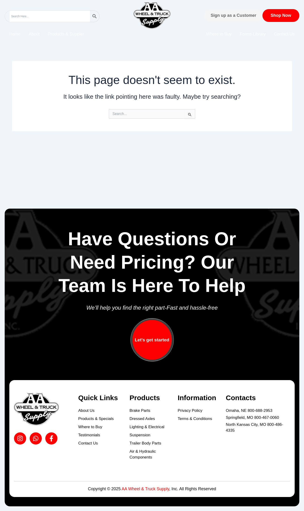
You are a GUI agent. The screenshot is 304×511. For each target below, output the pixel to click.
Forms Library (253, 34)
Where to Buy (219, 34)
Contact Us (284, 34)
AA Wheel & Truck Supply (145, 488)
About (34, 34)
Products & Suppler (66, 34)
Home (15, 34)
